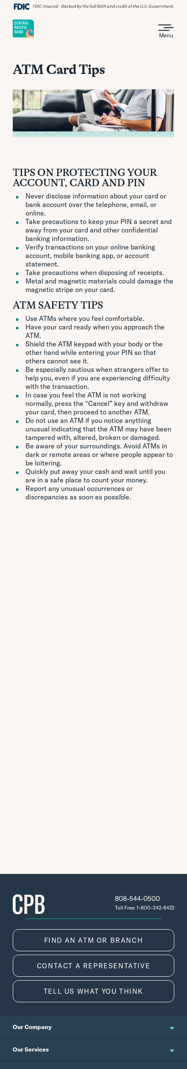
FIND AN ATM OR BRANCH (93, 940)
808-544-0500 (137, 898)
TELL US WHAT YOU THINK (93, 991)
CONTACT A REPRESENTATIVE (93, 965)
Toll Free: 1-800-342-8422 (144, 908)
